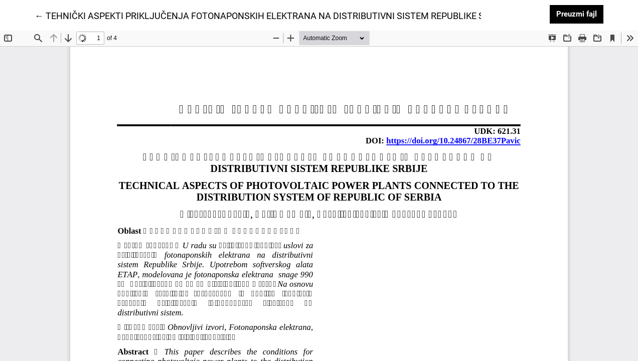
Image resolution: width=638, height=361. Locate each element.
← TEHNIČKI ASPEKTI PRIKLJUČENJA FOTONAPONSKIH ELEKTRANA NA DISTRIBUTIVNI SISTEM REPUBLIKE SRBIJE (271, 15)
